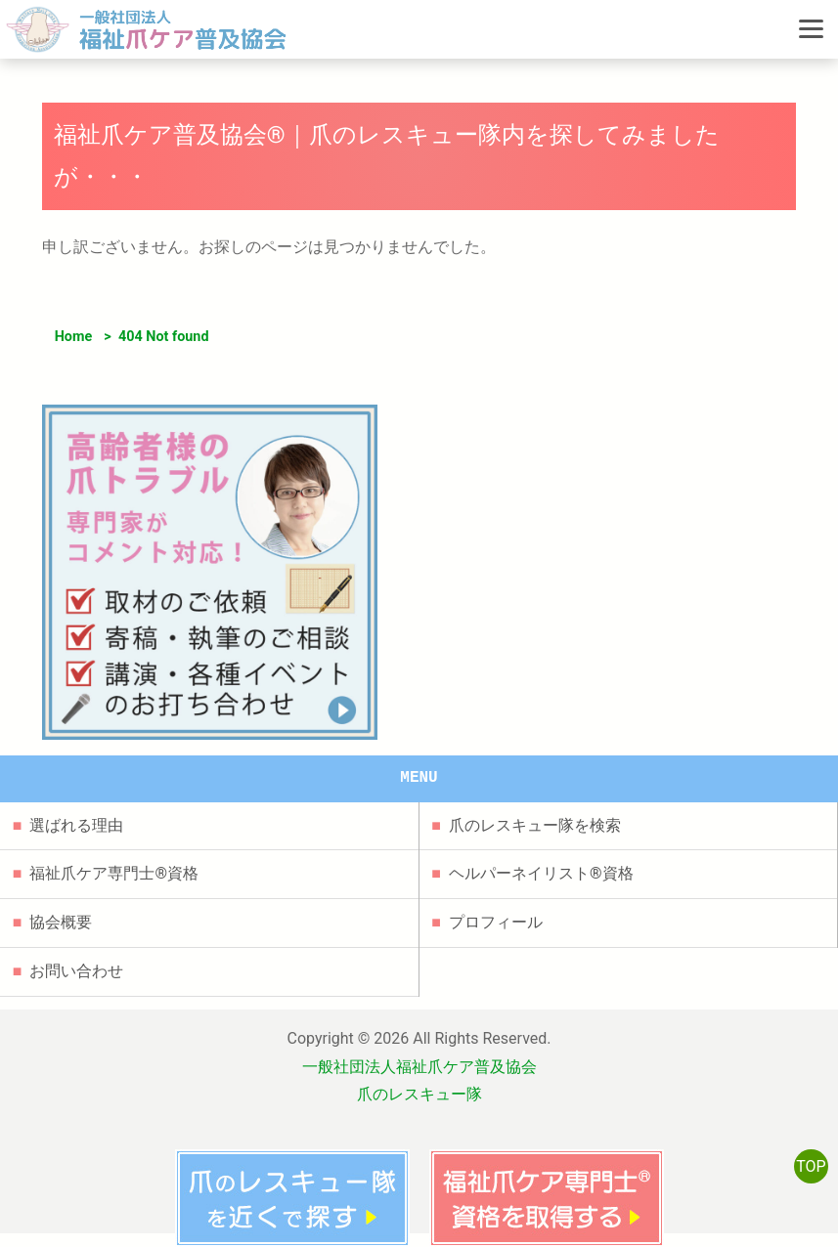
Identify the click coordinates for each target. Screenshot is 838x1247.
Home (74, 336)
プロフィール (496, 922)
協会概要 (60, 922)
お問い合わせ (76, 971)
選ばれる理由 (76, 825)
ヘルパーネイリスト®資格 (541, 873)
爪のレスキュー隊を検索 (535, 825)
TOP (810, 1166)
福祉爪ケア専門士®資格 (113, 873)
